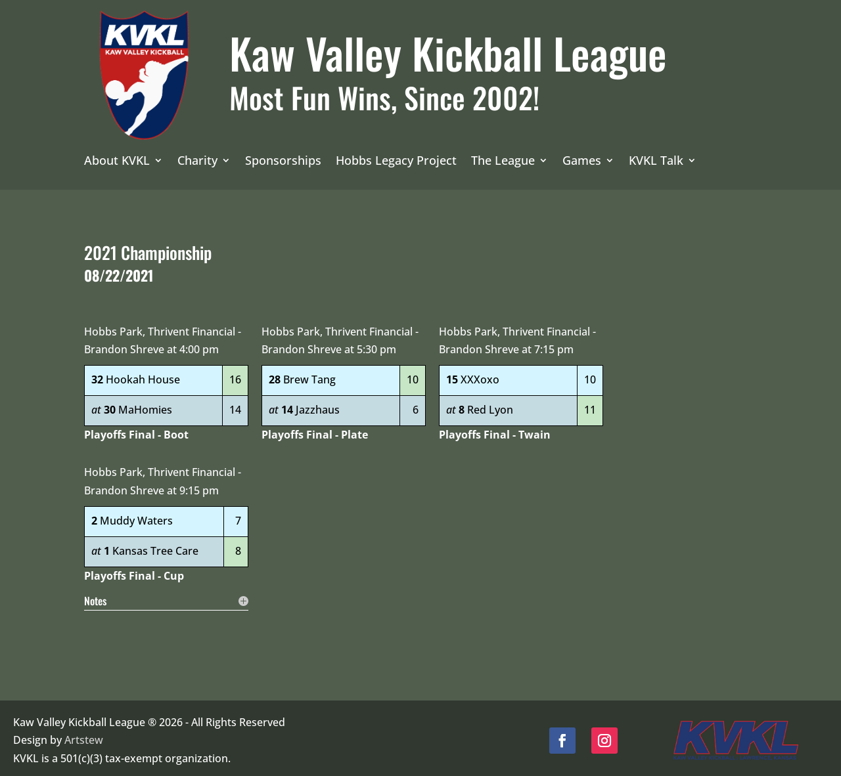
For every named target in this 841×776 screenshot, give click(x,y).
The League (503, 161)
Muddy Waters (136, 516)
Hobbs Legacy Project (396, 161)
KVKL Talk (656, 161)
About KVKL (117, 161)
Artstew (83, 735)
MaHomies (145, 405)
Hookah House (143, 375)
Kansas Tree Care (155, 546)
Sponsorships (283, 161)
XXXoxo (480, 375)
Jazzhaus (318, 405)
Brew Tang (309, 375)
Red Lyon (490, 405)
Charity (197, 161)
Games (581, 161)
